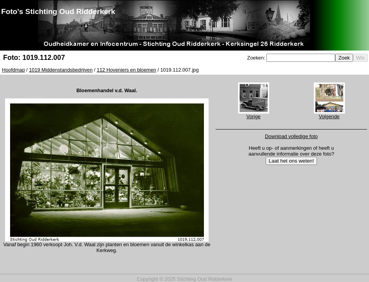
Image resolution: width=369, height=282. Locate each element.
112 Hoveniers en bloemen (126, 70)
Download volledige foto (291, 136)
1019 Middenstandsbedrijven (61, 70)
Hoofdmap (13, 70)
